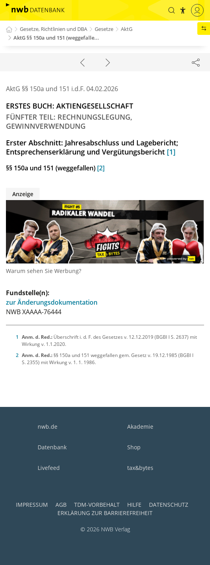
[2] (101, 168)
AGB (61, 504)
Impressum (32, 504)
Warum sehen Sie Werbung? (43, 271)
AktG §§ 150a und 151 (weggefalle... (56, 37)
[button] (171, 10)
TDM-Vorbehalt (97, 504)
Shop (134, 447)
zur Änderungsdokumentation (51, 302)
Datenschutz (168, 504)
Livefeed (49, 467)
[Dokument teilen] (196, 62)
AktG (126, 28)
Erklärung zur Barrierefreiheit (105, 513)
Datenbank (52, 447)
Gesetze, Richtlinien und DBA (53, 28)
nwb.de (47, 426)
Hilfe (134, 504)
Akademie (140, 426)
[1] (171, 152)
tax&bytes (140, 467)
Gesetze (104, 28)
